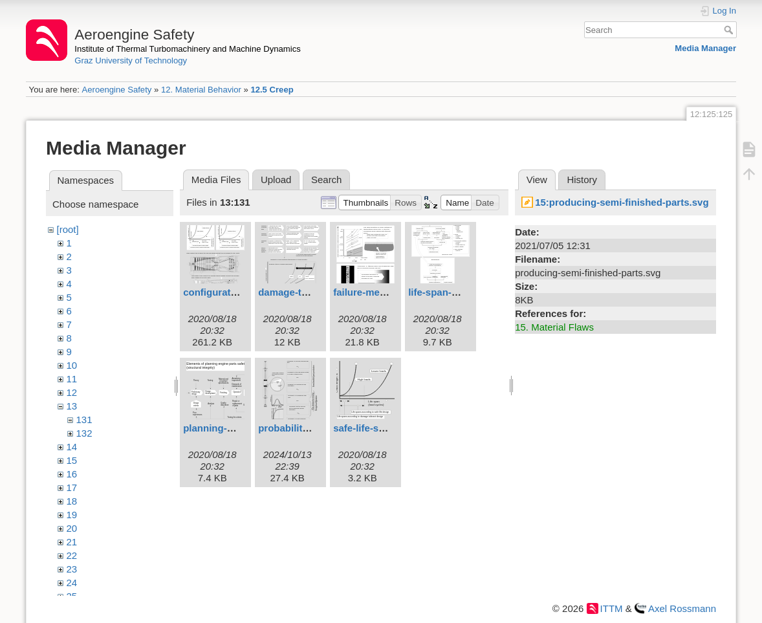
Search (730, 29)
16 (72, 473)
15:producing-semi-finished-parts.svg (621, 202)
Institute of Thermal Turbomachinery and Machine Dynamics (187, 49)
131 (84, 419)
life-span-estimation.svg (463, 292)
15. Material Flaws (554, 327)
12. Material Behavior (201, 89)
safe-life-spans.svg (376, 427)
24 (72, 582)
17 (72, 487)
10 (72, 365)
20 (72, 528)
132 (84, 433)
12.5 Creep (271, 89)
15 (72, 460)
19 (72, 514)
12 (72, 392)
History (582, 179)
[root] (68, 229)
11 (72, 378)
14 (72, 446)
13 (72, 405)
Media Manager (705, 48)
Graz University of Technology (130, 60)
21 (72, 541)
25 (72, 596)
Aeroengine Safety (116, 89)
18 (72, 501)
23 (72, 568)
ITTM (611, 608)
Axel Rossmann (682, 608)
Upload (276, 179)
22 (72, 555)
